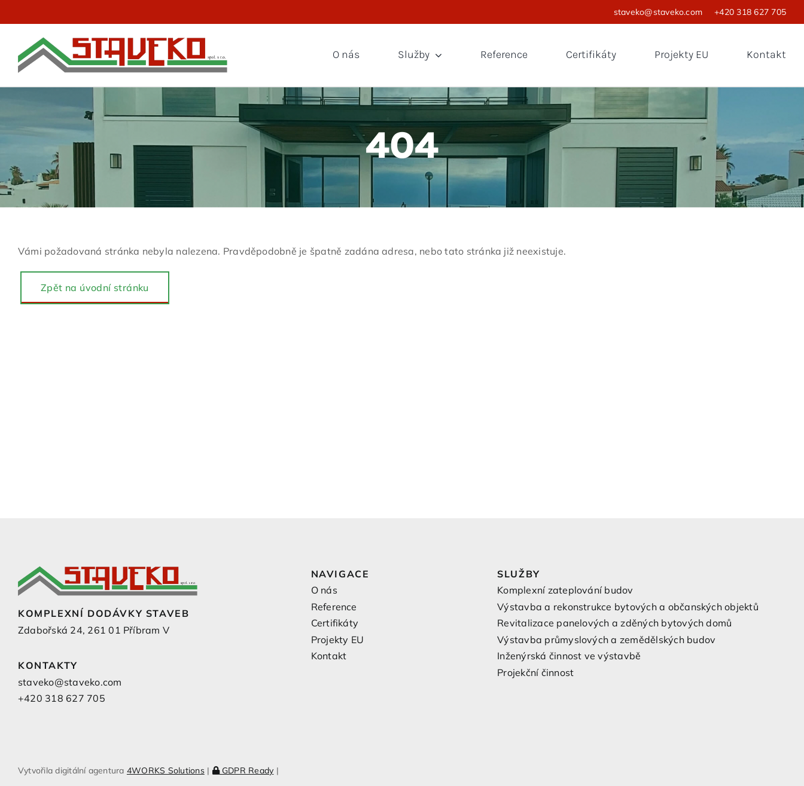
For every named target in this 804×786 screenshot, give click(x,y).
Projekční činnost (535, 672)
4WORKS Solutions (166, 770)
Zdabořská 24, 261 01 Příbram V (93, 630)
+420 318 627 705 (750, 12)
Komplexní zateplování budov (565, 590)
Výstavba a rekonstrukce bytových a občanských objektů (628, 607)
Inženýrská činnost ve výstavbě (569, 656)
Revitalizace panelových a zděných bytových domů (614, 623)
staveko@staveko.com (658, 12)
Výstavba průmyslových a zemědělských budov (606, 640)
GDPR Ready (243, 770)
